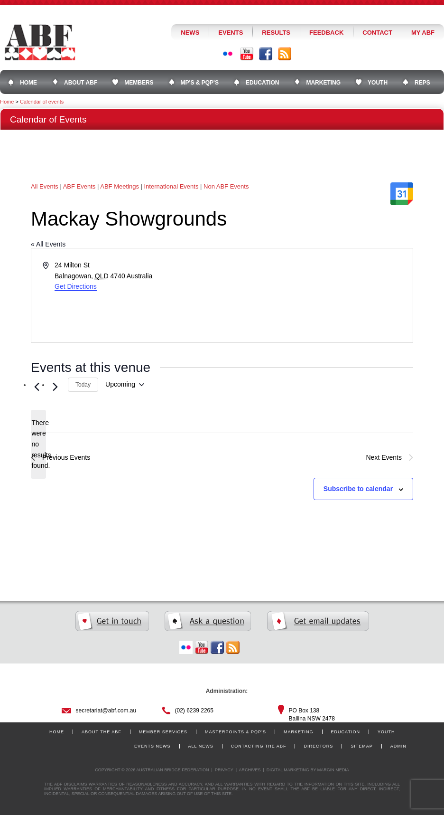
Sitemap (362, 746)
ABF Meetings (119, 186)
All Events (44, 186)
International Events (171, 186)
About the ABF (101, 732)
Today (83, 384)
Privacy (224, 770)
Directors (318, 746)
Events (230, 32)
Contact (377, 32)
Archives (249, 770)
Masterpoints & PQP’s (235, 732)
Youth (386, 732)
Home (7, 101)
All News (200, 746)
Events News (152, 746)
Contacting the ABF (259, 746)
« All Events (48, 244)
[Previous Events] (36, 387)
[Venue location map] (316, 295)
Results (276, 32)
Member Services (163, 732)
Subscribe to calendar (358, 489)
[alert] (38, 444)
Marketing (299, 732)
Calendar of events (42, 101)
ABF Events (79, 186)
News (190, 32)
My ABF (423, 32)
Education (345, 732)
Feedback (326, 32)
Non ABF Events (226, 186)
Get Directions (76, 286)
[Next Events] (55, 387)
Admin (398, 746)
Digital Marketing (288, 770)
